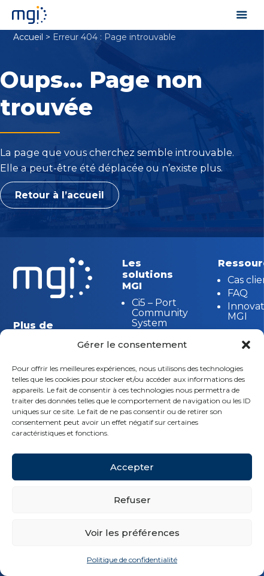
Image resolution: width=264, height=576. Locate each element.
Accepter (132, 467)
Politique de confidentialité (132, 559)
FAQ (237, 293)
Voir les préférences (132, 532)
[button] (246, 345)
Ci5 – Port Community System (160, 313)
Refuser (132, 499)
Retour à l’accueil (59, 195)
